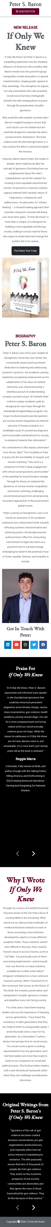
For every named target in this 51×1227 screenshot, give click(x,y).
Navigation (25, 11)
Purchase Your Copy (25, 251)
